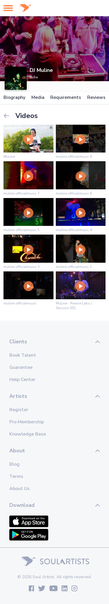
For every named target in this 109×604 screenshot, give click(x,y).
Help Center (22, 379)
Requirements (65, 98)
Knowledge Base (27, 434)
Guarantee (21, 367)
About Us (19, 488)
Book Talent (22, 355)
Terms (16, 476)
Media (37, 98)
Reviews (96, 98)
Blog (14, 464)
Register (18, 410)
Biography (14, 98)
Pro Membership (26, 422)
